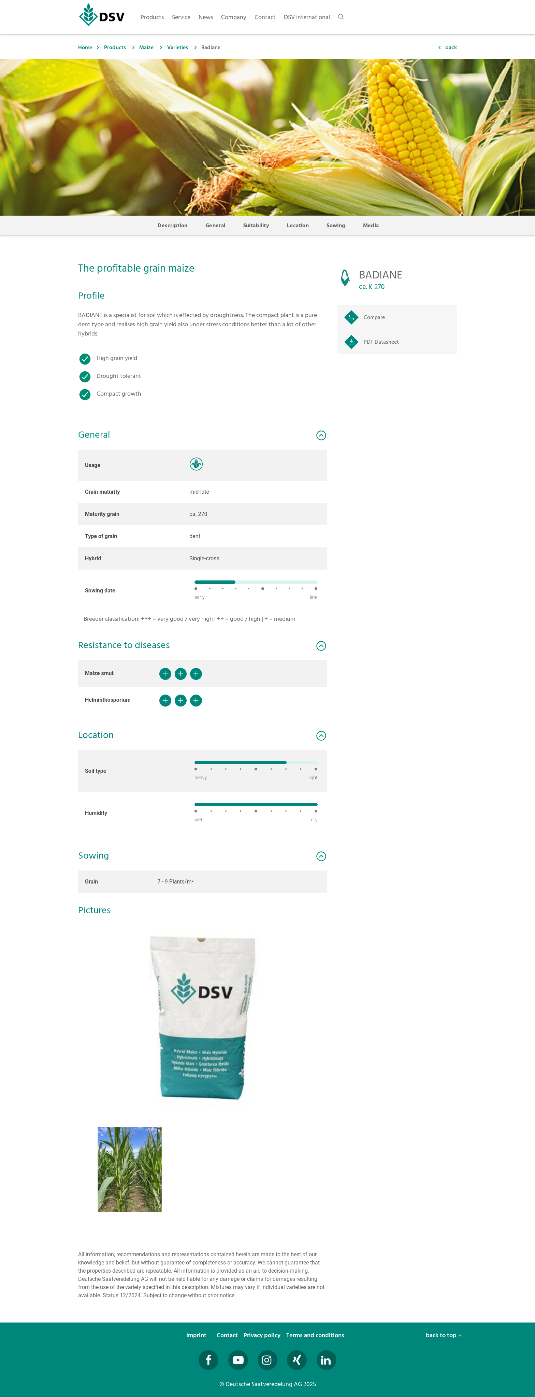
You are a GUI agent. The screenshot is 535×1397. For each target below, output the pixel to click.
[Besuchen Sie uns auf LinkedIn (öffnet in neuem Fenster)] (326, 1360)
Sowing (336, 225)
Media (371, 225)
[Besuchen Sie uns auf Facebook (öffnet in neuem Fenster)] (208, 1360)
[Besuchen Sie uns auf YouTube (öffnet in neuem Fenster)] (238, 1360)
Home (85, 47)
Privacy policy (263, 1335)
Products (115, 47)
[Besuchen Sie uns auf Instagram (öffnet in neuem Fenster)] (267, 1360)
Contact (228, 1335)
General (215, 225)
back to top (444, 1335)
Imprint (197, 1335)
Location (298, 225)
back (451, 47)
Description (172, 225)
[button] (202, 1016)
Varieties (177, 47)
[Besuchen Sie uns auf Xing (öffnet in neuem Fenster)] (297, 1360)
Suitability (256, 225)
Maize (146, 47)
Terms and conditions (316, 1335)
